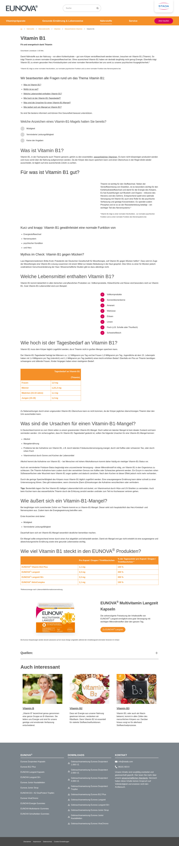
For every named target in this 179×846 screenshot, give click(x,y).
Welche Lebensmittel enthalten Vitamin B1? (42, 94)
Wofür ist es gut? (30, 89)
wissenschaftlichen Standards (135, 778)
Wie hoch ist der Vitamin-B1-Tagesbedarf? (42, 98)
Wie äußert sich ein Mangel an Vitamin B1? (42, 107)
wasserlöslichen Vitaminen (105, 157)
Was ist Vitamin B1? (32, 85)
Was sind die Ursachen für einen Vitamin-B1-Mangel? (47, 103)
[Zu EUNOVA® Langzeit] (112, 643)
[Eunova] (21, 29)
